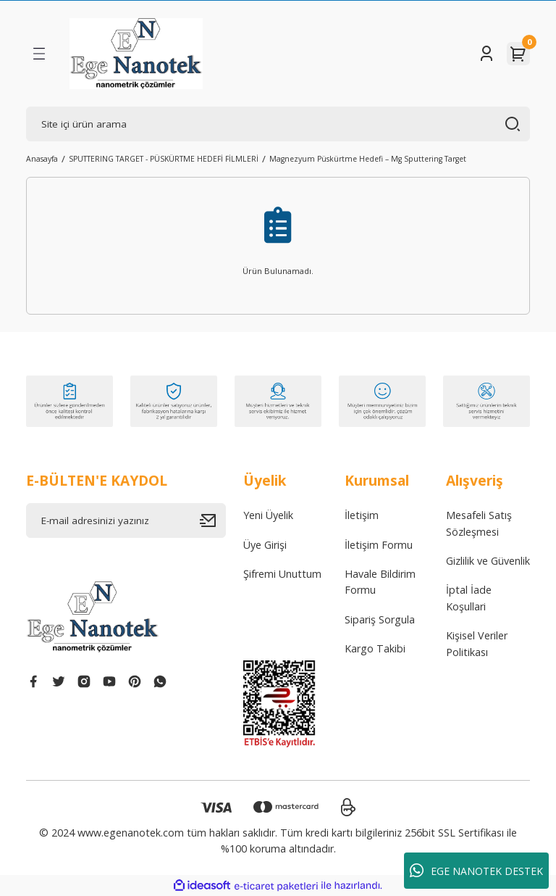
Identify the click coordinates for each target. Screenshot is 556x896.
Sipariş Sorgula (380, 619)
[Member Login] (486, 53)
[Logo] (136, 53)
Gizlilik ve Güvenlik (488, 561)
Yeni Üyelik (268, 515)
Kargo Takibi (375, 648)
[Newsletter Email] (126, 520)
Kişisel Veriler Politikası (476, 643)
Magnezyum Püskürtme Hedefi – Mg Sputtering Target (367, 159)
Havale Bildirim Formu (380, 582)
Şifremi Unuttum (282, 574)
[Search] (278, 124)
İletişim (362, 515)
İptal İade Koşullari (469, 598)
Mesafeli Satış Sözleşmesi (479, 523)
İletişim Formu (379, 545)
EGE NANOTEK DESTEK (476, 871)
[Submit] (213, 520)
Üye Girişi (265, 545)
